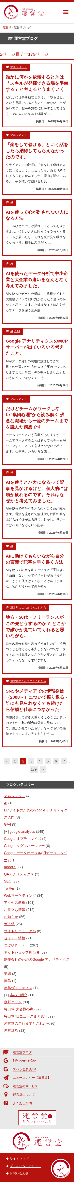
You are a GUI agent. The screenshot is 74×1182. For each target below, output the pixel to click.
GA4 (7, 824)
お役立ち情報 (14, 910)
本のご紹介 (18, 995)
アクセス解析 (14, 903)
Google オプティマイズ (22, 839)
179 (34, 769)
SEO (7, 881)
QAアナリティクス (19, 874)
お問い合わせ (19, 1173)
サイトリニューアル (20, 931)
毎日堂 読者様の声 (18, 1009)
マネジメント (14, 796)
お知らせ (11, 917)
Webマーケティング (20, 896)
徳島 (7, 981)
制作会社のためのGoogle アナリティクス (37, 959)
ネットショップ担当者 (21, 952)
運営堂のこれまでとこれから (27, 1023)
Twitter (9, 888)
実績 (7, 974)
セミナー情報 (14, 938)
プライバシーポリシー (25, 1166)
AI (5, 803)
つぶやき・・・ (16, 945)
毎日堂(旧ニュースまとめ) (24, 1016)
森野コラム (13, 1002)
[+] (6, 832)
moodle (10, 867)
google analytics (22, 832)
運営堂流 (11, 1031)
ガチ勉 (9, 924)
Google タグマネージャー (24, 846)
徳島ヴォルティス (18, 988)
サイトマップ (19, 1158)
